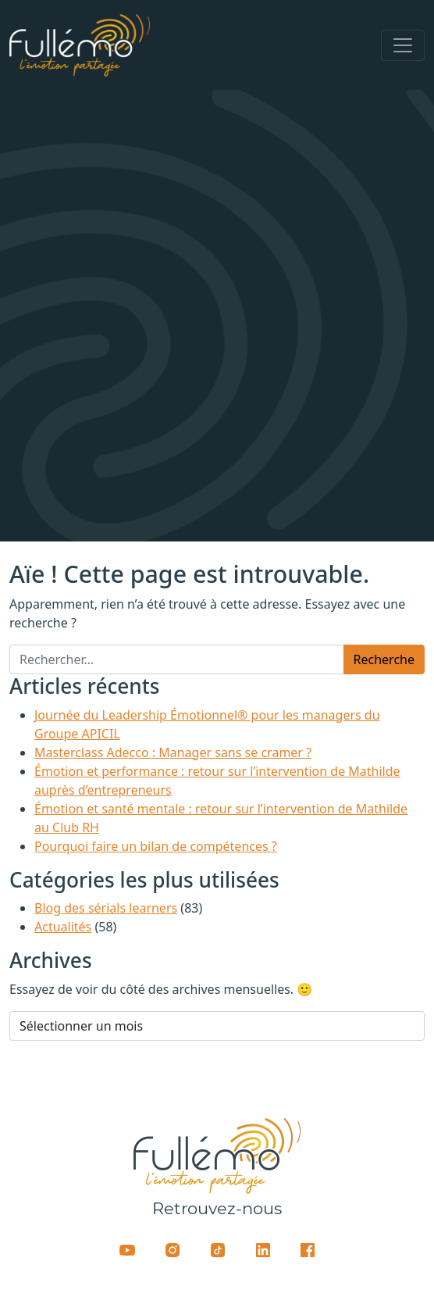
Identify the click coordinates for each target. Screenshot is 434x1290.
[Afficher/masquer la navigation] (403, 45)
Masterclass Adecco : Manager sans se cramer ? (172, 752)
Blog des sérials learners (105, 908)
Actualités (62, 926)
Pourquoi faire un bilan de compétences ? (155, 846)
